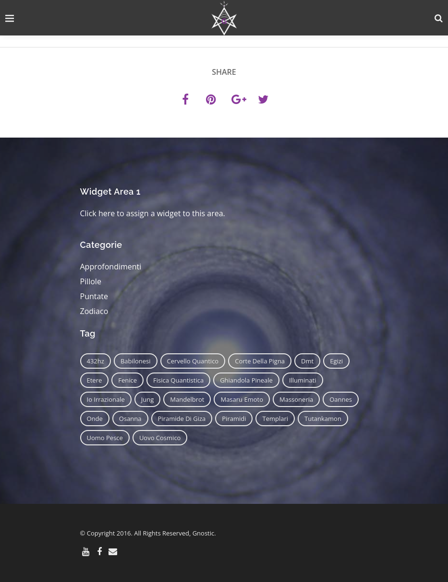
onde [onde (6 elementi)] (95, 418)
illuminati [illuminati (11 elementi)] (302, 380)
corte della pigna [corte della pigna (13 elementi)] (260, 361)
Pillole (90, 281)
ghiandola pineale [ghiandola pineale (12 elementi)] (246, 380)
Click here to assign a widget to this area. (152, 213)
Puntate (94, 296)
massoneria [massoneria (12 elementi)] (296, 399)
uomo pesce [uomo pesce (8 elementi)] (105, 437)
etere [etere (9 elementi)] (94, 380)
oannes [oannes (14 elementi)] (340, 399)
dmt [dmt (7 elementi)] (307, 361)
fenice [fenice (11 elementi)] (127, 380)
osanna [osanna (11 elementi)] (130, 418)
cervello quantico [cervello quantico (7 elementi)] (193, 361)
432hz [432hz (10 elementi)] (95, 361)
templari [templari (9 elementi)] (275, 418)
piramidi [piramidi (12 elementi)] (234, 418)
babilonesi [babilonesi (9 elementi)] (136, 361)
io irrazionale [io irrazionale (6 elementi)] (106, 399)
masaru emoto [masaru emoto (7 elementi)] (241, 399)
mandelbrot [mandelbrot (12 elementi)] (187, 399)
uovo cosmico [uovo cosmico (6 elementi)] (160, 437)
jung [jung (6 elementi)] (147, 399)
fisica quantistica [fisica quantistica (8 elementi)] (178, 380)
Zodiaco (94, 311)
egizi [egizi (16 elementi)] (336, 361)
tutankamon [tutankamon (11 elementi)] (322, 418)
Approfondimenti (111, 266)
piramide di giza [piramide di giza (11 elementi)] (182, 418)
